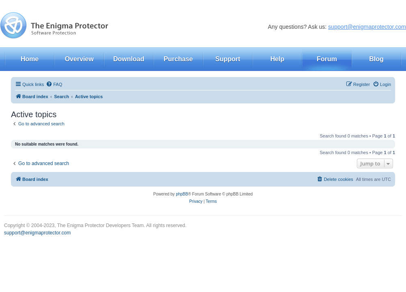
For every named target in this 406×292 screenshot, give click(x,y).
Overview (79, 59)
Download (128, 59)
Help (277, 59)
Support (227, 59)
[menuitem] (54, 84)
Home (30, 59)
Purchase (178, 59)
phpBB (182, 194)
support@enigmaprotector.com (367, 27)
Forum (327, 59)
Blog (376, 59)
